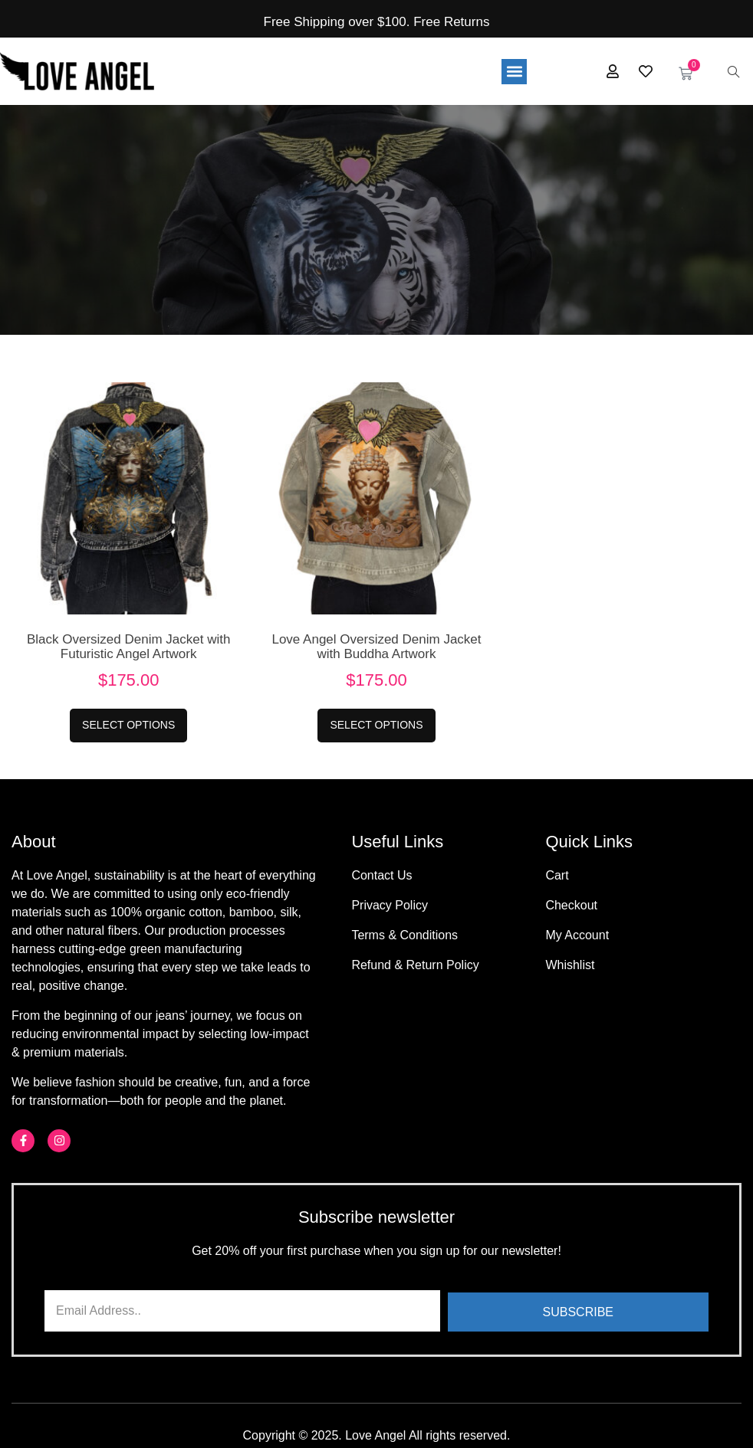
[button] (514, 71)
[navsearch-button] (734, 71)
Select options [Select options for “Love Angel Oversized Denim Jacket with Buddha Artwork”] (376, 725)
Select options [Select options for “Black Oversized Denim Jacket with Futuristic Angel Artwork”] (128, 725)
